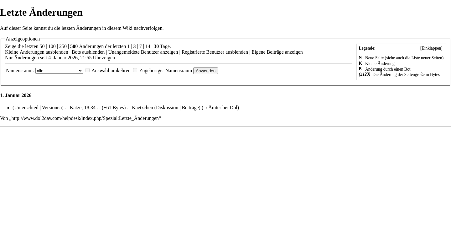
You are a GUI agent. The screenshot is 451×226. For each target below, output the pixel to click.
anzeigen (169, 52)
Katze (75, 107)
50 (42, 46)
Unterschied (26, 107)
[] (431, 48)
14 (147, 46)
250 (63, 46)
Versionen (52, 107)
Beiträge (190, 107)
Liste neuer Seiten (427, 58)
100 (52, 46)
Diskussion (167, 107)
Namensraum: (20, 70)
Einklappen (431, 48)
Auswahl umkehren (111, 70)
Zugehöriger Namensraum (165, 70)
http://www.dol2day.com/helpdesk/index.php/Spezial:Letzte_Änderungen (85, 118)
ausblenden (57, 52)
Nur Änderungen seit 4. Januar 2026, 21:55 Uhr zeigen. (60, 57)
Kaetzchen (142, 107)
